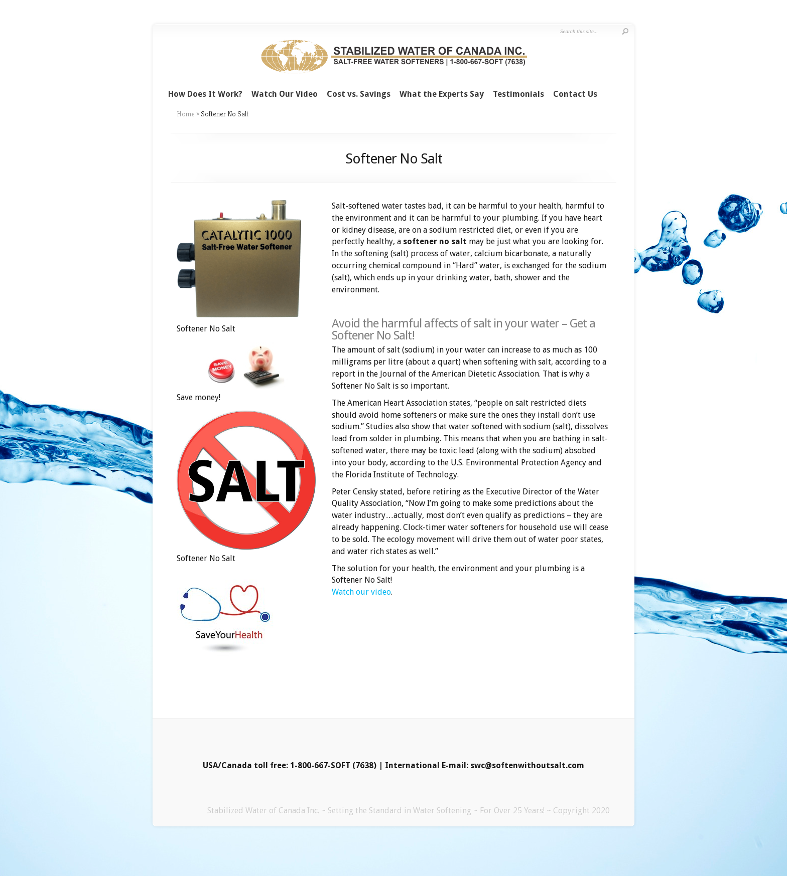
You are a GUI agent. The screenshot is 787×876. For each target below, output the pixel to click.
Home (186, 113)
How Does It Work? (205, 94)
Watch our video (361, 592)
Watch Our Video (284, 94)
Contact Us (575, 94)
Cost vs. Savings (358, 94)
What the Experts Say (442, 94)
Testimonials (518, 94)
